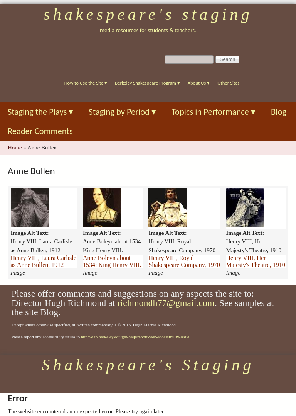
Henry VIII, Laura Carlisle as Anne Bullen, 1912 (43, 261)
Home (15, 147)
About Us (199, 83)
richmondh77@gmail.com (166, 303)
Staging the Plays (40, 112)
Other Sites (228, 83)
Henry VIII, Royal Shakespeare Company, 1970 (184, 261)
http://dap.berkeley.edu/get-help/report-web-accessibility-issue (135, 336)
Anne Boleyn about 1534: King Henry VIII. (112, 261)
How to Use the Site (86, 83)
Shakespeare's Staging (148, 14)
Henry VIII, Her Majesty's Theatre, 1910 (255, 261)
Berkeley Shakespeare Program (147, 83)
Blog (278, 112)
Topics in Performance (214, 112)
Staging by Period (122, 112)
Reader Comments (40, 131)
